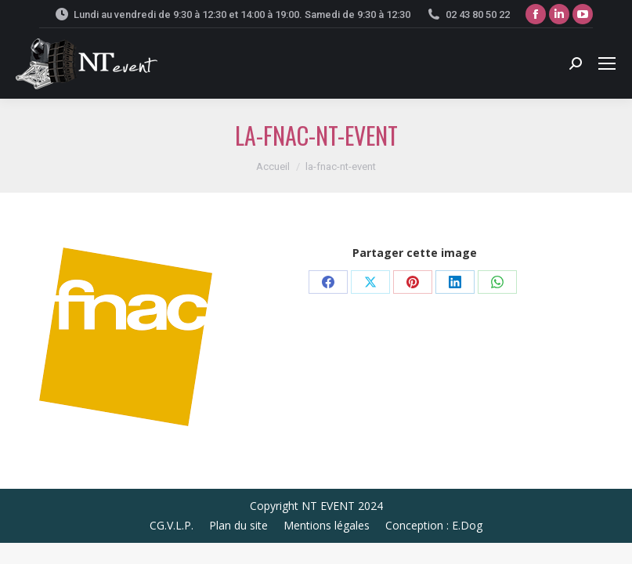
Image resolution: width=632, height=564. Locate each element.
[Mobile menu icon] (607, 63)
